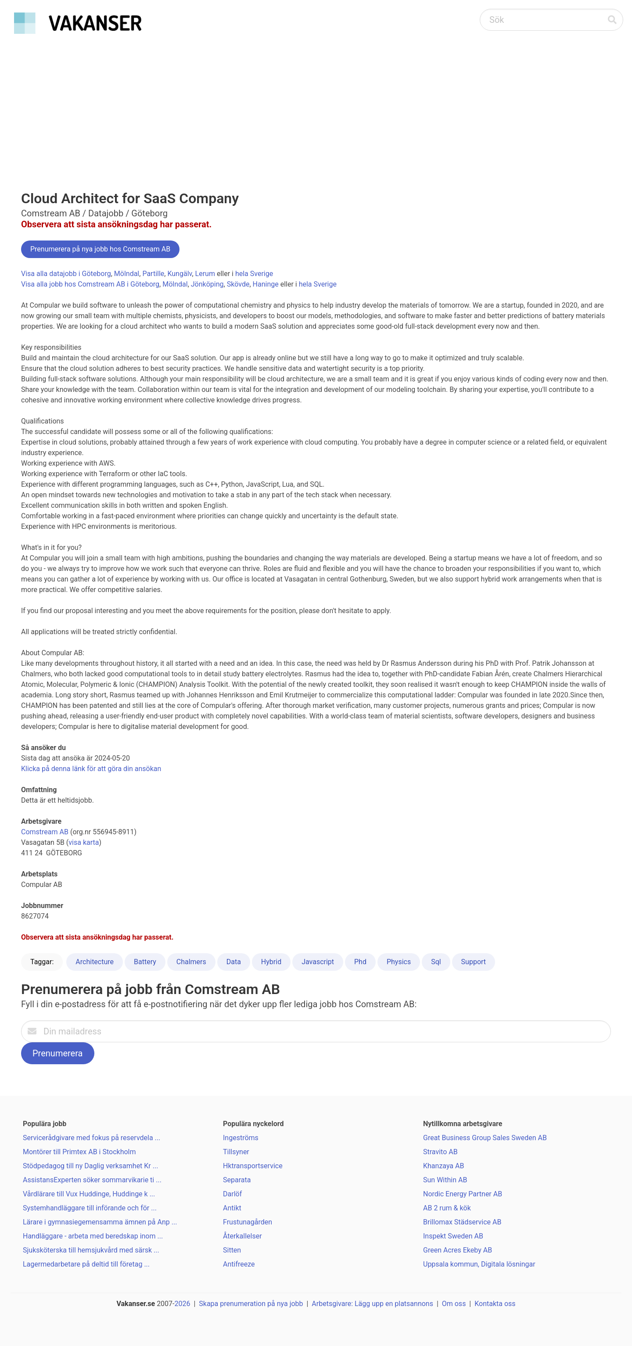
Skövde (238, 284)
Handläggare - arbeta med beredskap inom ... (93, 1236)
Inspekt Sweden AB (453, 1236)
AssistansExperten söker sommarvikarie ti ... (92, 1180)
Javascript (318, 962)
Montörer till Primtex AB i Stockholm (79, 1152)
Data (233, 962)
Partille (153, 273)
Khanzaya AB (443, 1166)
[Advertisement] (316, 103)
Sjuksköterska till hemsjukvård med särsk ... (91, 1250)
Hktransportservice (253, 1166)
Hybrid (271, 962)
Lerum (205, 273)
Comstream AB (44, 832)
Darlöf (232, 1194)
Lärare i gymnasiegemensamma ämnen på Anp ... (100, 1222)
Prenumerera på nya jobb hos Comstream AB (100, 249)
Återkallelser (242, 1236)
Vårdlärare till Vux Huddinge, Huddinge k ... (89, 1194)
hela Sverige (254, 273)
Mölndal (126, 273)
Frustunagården (247, 1222)
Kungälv (179, 273)
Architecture (94, 962)
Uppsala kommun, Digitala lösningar (479, 1264)
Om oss (454, 1303)
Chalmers (191, 962)
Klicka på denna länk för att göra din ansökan (91, 769)
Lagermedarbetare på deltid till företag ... (86, 1264)
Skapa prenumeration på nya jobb (251, 1303)
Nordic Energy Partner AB (462, 1194)
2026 (182, 1303)
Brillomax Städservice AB (462, 1222)
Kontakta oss (494, 1303)
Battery (145, 962)
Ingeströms (241, 1138)
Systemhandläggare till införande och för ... (90, 1208)
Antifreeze (239, 1264)
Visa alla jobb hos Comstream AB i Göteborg (90, 284)
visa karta (83, 842)
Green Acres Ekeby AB (457, 1250)
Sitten (232, 1250)
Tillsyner (236, 1152)
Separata (237, 1180)
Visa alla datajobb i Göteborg (66, 273)
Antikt (232, 1208)
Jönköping (207, 284)
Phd (360, 962)
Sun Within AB (445, 1180)
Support (473, 962)
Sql (436, 962)
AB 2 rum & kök (447, 1208)
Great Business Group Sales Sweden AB (485, 1138)
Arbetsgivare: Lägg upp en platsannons (372, 1303)
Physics (399, 962)
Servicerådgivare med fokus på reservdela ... (91, 1138)
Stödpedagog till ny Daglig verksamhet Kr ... (90, 1166)
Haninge (266, 284)
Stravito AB (440, 1152)
